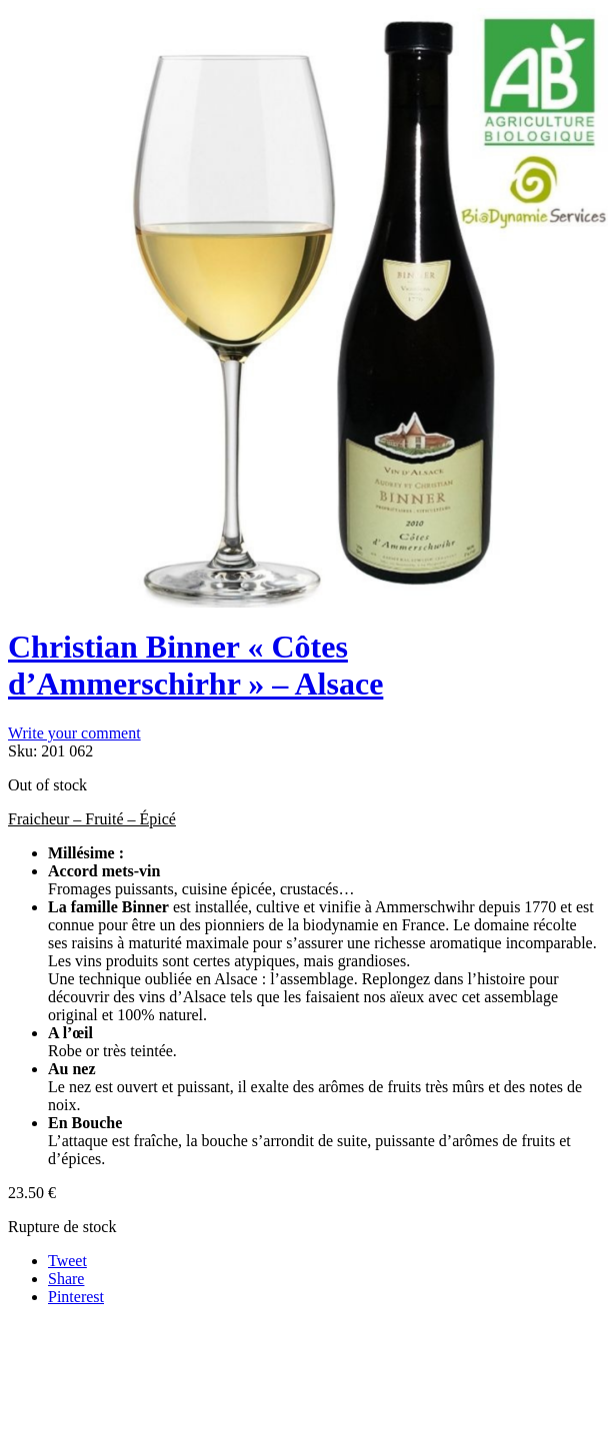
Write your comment (74, 732)
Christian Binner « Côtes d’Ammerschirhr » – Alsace (195, 665)
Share (66, 1278)
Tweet (67, 1260)
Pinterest (76, 1296)
